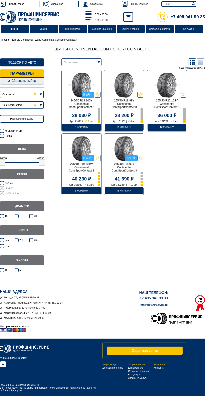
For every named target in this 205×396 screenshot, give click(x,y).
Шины (14, 29)
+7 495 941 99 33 (181, 16)
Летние (9, 183)
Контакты (188, 29)
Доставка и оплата (159, 29)
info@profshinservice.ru (154, 305)
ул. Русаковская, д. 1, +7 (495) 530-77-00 (22, 307)
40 (6, 270)
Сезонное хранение (101, 29)
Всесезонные (12, 193)
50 (20, 270)
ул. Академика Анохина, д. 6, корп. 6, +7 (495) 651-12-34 (31, 302)
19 (20, 216)
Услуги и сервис (130, 29)
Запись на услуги (137, 378)
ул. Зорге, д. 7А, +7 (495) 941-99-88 (19, 297)
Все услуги (134, 374)
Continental (27, 39)
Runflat (8, 135)
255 (21, 240)
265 (36, 240)
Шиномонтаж (72, 29)
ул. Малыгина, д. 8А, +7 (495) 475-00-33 (22, 318)
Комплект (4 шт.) (14, 130)
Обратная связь (145, 351)
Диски (43, 29)
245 (7, 240)
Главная (5, 39)
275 (7, 246)
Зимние (9, 188)
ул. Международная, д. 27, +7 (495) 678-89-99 (25, 313)
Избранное (53, 4)
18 (6, 216)
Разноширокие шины (21, 118)
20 (35, 216)
